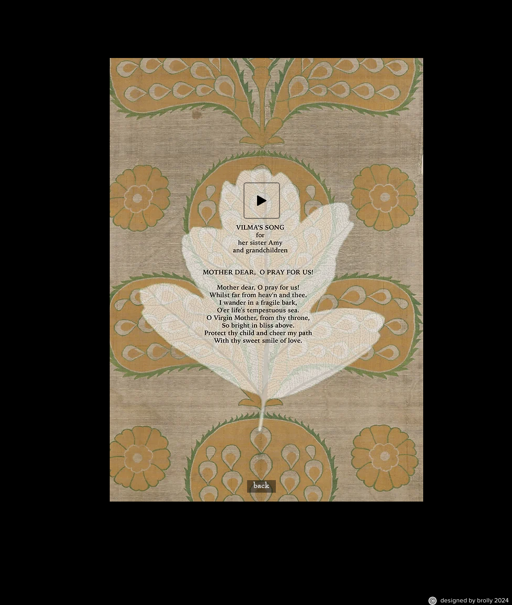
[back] (261, 486)
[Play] (261, 200)
